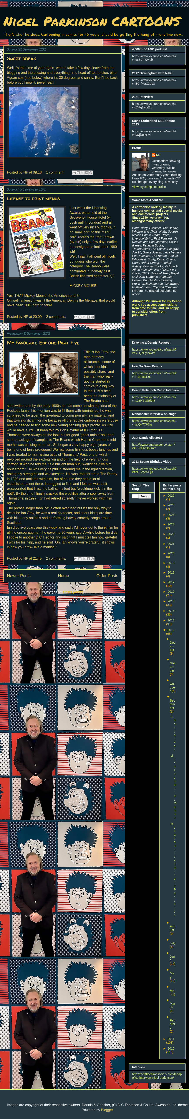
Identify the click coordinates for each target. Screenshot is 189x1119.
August (172, 928)
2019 (171, 563)
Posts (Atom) (73, 592)
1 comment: (55, 172)
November (172, 666)
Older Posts (107, 575)
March (172, 1005)
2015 (171, 601)
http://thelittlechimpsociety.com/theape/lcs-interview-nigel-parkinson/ (157, 1075)
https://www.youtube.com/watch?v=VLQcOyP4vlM (154, 351)
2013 (171, 620)
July (172, 943)
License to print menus (33, 198)
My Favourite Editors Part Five (43, 342)
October (172, 687)
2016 (171, 591)
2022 (171, 534)
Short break (21, 58)
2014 (171, 611)
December (172, 646)
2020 (171, 553)
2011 (171, 1039)
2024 (171, 514)
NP (158, 155)
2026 (171, 495)
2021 (171, 543)
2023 (171, 524)
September (172, 704)
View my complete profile (149, 187)
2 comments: (56, 317)
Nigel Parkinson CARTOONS (92, 21)
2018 (171, 572)
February (172, 1024)
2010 (171, 1048)
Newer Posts (19, 575)
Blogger (107, 1110)
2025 (171, 505)
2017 (171, 582)
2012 (171, 630)
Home (63, 575)
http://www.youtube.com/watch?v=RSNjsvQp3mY (153, 446)
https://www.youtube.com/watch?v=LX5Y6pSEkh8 (154, 398)
